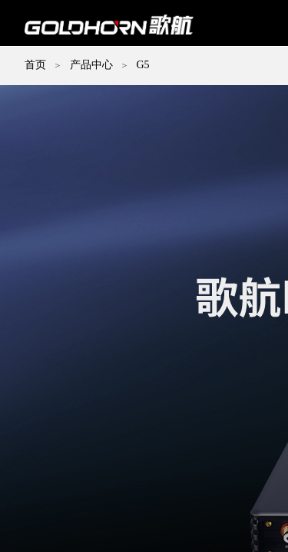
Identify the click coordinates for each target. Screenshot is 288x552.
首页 (35, 65)
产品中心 (91, 65)
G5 (142, 65)
